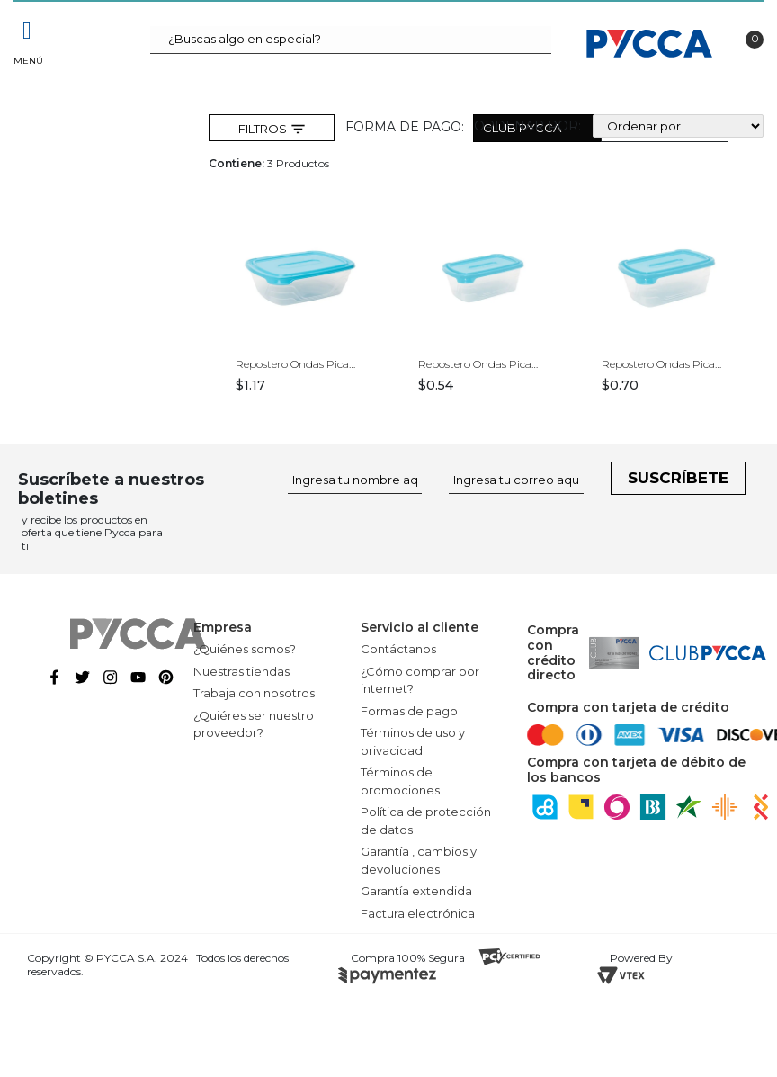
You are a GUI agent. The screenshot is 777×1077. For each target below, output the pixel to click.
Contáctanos (398, 649)
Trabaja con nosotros (254, 693)
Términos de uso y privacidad (413, 741)
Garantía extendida (416, 891)
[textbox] (351, 40)
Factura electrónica (418, 913)
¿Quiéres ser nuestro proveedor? (253, 724)
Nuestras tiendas (241, 671)
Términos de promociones (400, 781)
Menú (26, 61)
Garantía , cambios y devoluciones (419, 860)
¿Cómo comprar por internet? (420, 680)
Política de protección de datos (426, 820)
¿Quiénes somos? (244, 649)
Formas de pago (409, 711)
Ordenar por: (527, 126)
